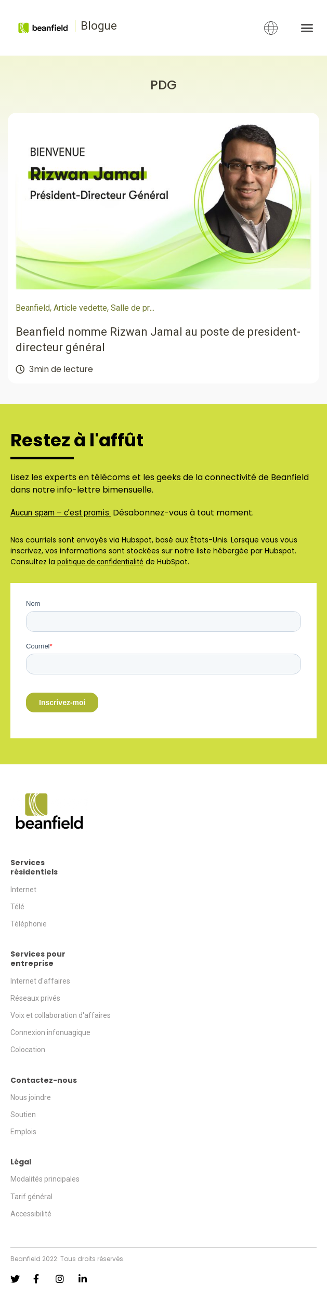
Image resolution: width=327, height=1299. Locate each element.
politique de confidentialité (100, 562)
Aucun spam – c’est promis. (60, 513)
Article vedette (80, 308)
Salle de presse (139, 308)
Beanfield (33, 308)
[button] (307, 28)
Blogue (99, 25)
